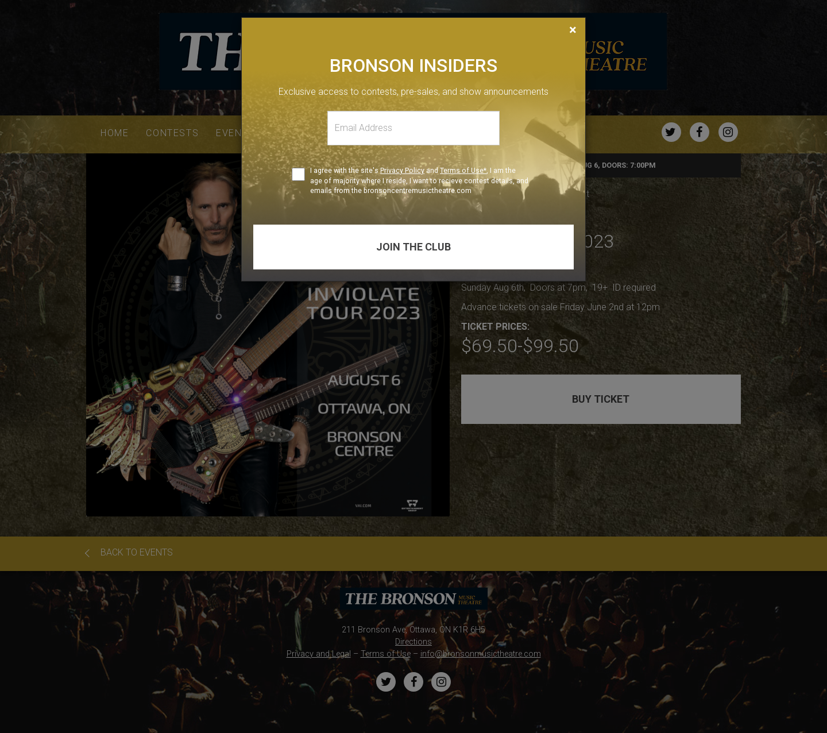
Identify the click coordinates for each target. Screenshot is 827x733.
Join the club (413, 247)
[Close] (573, 30)
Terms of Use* (463, 170)
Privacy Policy (402, 170)
